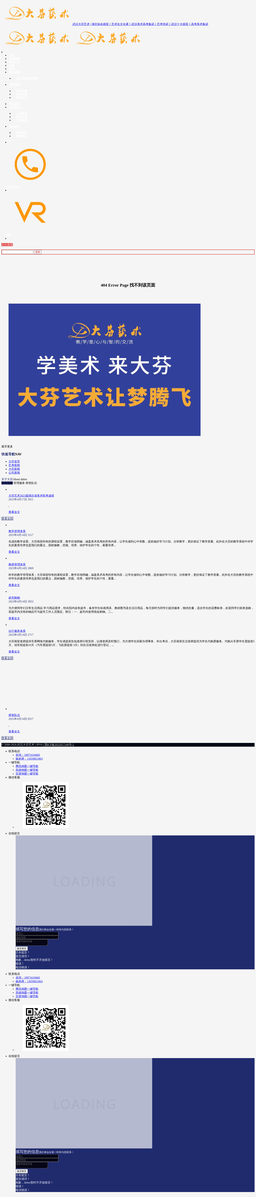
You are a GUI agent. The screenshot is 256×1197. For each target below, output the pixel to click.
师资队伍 (31, 482)
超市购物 (14, 597)
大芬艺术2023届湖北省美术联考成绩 (31, 495)
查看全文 (14, 511)
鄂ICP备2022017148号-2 (59, 744)
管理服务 (19, 482)
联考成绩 (7, 482)
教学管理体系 (17, 531)
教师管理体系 (17, 564)
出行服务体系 (17, 630)
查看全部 (7, 518)
